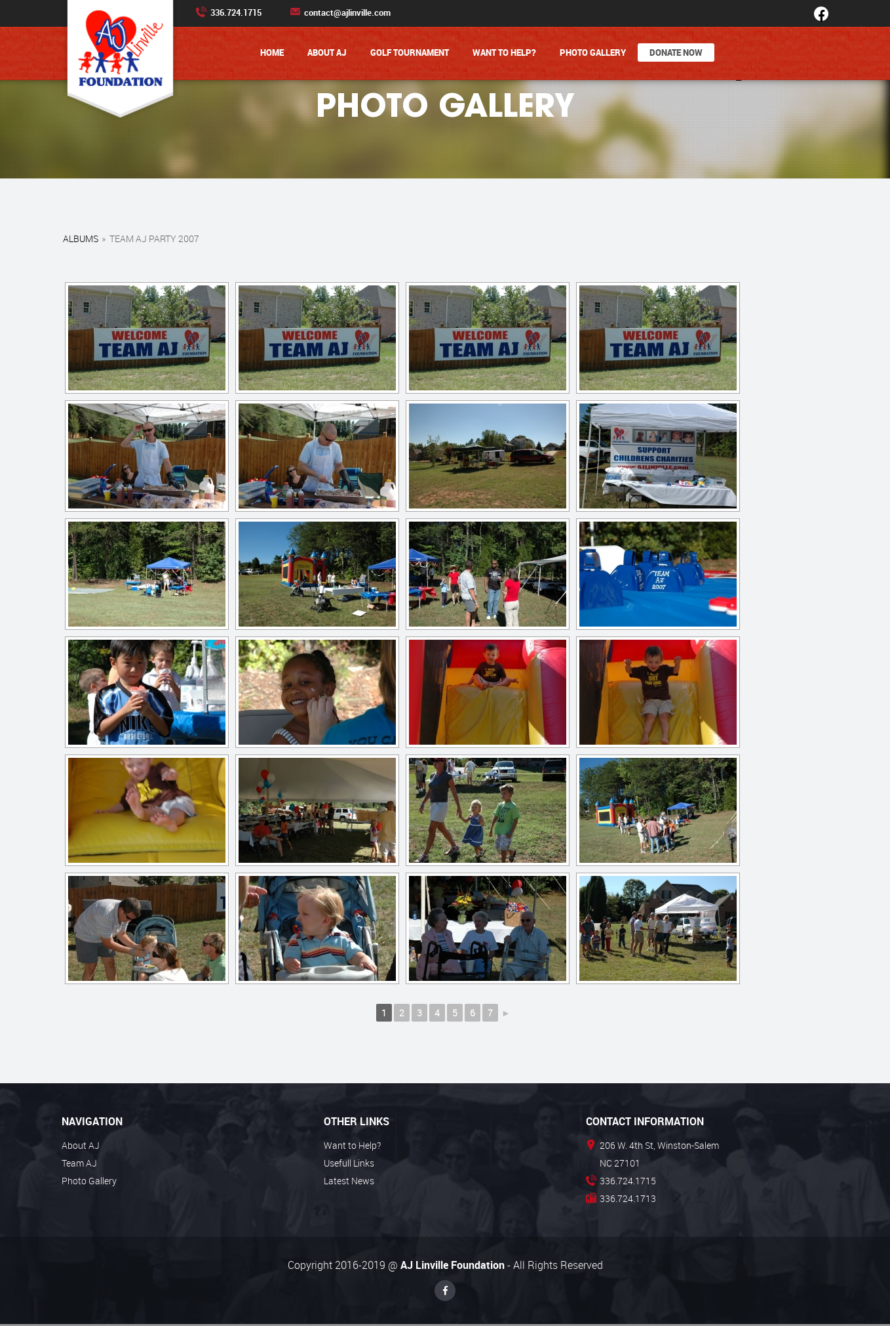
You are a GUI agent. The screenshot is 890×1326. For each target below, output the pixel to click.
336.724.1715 (228, 12)
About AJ (327, 52)
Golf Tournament (409, 52)
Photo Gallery (593, 52)
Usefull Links (349, 1163)
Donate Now (676, 52)
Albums (80, 238)
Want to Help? (504, 52)
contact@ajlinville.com (340, 12)
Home (272, 52)
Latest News (349, 1180)
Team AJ (79, 1163)
